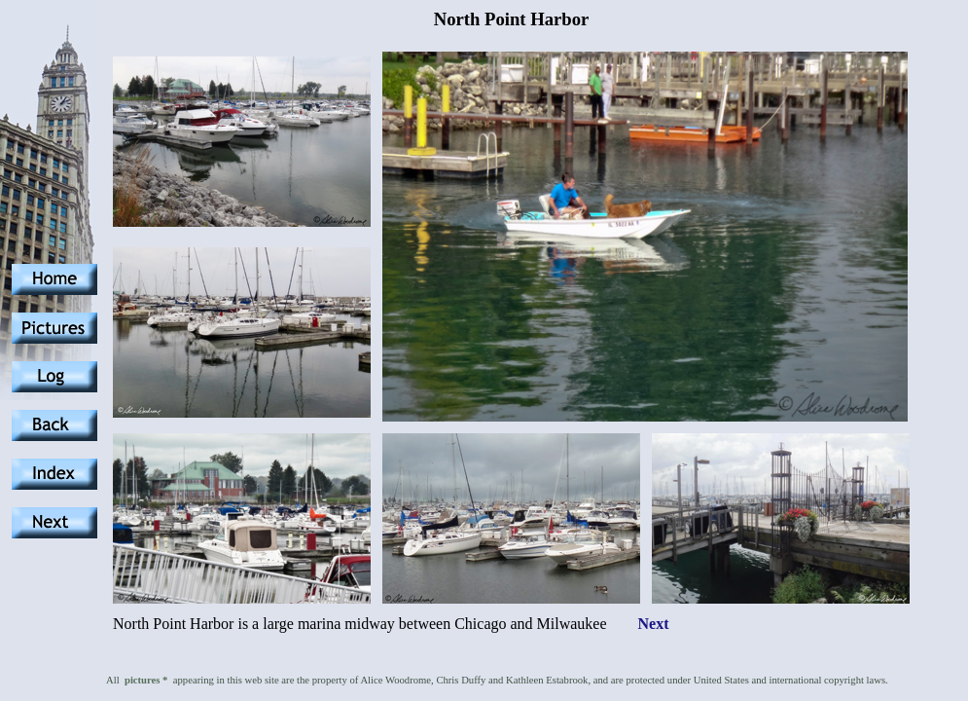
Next (653, 623)
